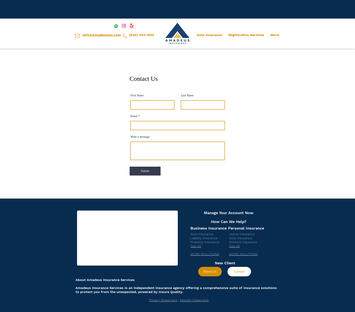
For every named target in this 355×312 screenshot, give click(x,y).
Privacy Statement (163, 300)
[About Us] (210, 271)
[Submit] (145, 171)
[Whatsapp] (116, 26)
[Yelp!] (131, 26)
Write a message (140, 136)
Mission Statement (194, 300)
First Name (137, 95)
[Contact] (239, 271)
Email (133, 116)
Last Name (187, 95)
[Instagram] (124, 26)
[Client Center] (77, 36)
